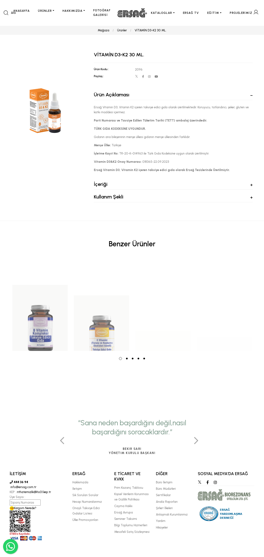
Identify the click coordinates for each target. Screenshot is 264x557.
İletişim (77, 489)
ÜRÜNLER (45, 11)
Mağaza (103, 30)
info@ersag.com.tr (23, 487)
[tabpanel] (40, 305)
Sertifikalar (163, 495)
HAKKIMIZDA (72, 11)
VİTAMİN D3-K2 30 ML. (150, 30)
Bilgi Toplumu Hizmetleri (130, 525)
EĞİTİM (213, 13)
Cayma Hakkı (123, 506)
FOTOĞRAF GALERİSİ (102, 13)
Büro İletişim (164, 482)
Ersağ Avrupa (123, 512)
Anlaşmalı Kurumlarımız (172, 514)
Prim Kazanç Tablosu (128, 488)
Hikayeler (162, 527)
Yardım (160, 521)
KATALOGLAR (161, 13)
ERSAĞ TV (191, 13)
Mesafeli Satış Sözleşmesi (132, 532)
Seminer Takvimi (125, 519)
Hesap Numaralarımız (87, 502)
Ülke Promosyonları (85, 520)
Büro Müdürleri (166, 489)
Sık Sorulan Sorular (85, 495)
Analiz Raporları (167, 502)
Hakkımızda (80, 482)
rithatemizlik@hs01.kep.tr (34, 492)
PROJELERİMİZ (241, 13)
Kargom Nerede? (23, 508)
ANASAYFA (21, 11)
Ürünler (122, 30)
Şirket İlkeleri (164, 508)
